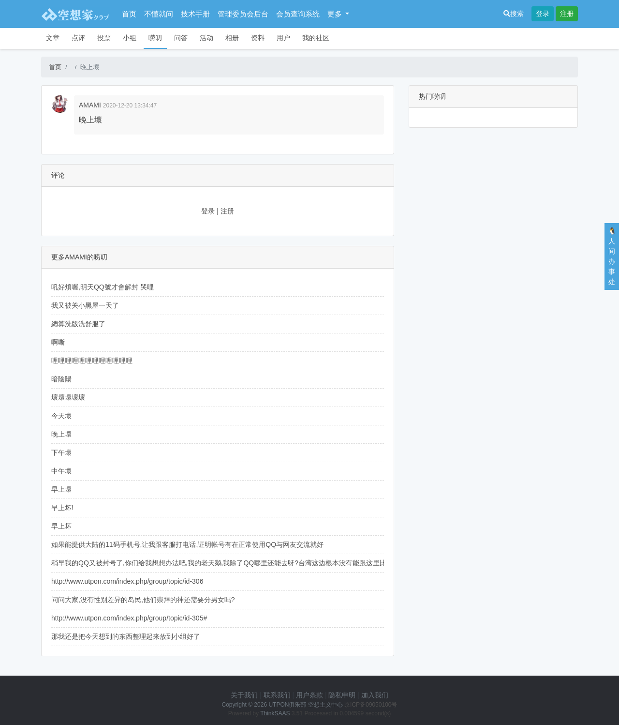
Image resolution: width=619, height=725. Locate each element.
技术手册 (195, 14)
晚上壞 (61, 434)
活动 (206, 38)
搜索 (513, 13)
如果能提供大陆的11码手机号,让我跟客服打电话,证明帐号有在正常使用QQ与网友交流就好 (187, 544)
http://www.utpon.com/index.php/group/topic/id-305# (129, 618)
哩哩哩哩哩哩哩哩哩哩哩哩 (92, 360)
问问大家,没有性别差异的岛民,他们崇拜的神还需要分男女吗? (143, 600)
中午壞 (61, 471)
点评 (78, 38)
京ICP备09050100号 (370, 704)
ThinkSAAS (275, 713)
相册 (232, 38)
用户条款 (309, 695)
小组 (129, 38)
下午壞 (61, 452)
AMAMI (90, 105)
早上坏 (61, 526)
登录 (542, 13)
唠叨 (155, 38)
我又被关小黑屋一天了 (85, 305)
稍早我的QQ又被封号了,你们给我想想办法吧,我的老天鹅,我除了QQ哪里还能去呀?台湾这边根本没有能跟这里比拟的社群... (235, 563)
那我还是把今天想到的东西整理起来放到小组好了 (125, 636)
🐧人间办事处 (612, 256)
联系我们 (277, 695)
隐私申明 (341, 695)
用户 (283, 38)
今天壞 (61, 416)
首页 (129, 14)
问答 (181, 38)
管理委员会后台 (243, 14)
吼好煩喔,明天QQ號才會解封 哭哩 (102, 287)
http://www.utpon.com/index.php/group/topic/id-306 (127, 581)
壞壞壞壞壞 (68, 397)
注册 (567, 13)
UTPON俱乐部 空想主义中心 (305, 704)
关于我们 (244, 695)
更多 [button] (335, 14)
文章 (52, 38)
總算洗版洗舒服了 (78, 324)
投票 (104, 38)
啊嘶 (58, 342)
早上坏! (62, 508)
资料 (258, 38)
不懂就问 (158, 14)
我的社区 (315, 38)
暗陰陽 (61, 379)
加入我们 (374, 695)
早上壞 (61, 489)
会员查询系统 (298, 14)
